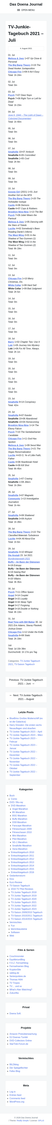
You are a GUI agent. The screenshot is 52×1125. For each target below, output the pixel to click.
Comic (14, 799)
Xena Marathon (19, 849)
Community (14, 498)
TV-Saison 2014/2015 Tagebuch (26, 919)
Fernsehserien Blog (19, 966)
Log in (13, 1092)
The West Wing (16, 235)
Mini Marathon (19, 835)
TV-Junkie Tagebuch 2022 (24, 905)
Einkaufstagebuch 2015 (22, 869)
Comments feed (17, 1098)
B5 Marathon (18, 812)
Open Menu (28, 10)
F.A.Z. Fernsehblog (19, 963)
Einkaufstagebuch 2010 (22, 852)
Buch (12, 795)
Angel (11, 595)
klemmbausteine (19, 929)
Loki (10, 345)
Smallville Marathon (22, 845)
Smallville (13, 152)
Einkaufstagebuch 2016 (22, 872)
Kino (12, 879)
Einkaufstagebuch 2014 (22, 865)
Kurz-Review (16, 882)
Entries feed (15, 1095)
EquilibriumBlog (17, 959)
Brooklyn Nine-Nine (18, 212)
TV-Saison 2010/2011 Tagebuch (26, 915)
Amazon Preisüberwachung (23, 1034)
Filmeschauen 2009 (22, 829)
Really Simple (23, 1120)
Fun (13, 925)
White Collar (14, 285)
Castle (11, 205)
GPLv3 (41, 1120)
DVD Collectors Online (21, 1040)
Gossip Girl (14, 192)
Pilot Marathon (19, 839)
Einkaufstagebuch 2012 (22, 859)
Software (15, 932)
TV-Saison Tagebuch (24, 664)
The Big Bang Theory (19, 65)
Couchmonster (17, 956)
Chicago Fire (15, 72)
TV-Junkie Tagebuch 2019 (24, 895)
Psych (11, 95)
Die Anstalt (14, 555)
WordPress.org (17, 1102)
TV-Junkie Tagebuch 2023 (24, 909)
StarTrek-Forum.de (19, 1044)
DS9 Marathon (19, 822)
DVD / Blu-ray (16, 802)
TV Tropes (15, 983)
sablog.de (14, 973)
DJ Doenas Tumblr (19, 1037)
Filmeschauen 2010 (22, 832)
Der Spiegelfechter (19, 1068)
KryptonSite (15, 969)
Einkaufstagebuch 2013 (22, 862)
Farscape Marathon (22, 825)
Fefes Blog (15, 1071)
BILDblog (14, 1064)
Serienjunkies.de (18, 976)
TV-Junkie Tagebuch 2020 (24, 899)
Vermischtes (16, 922)
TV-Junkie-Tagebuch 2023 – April (26, 731)
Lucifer (12, 228)
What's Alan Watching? (21, 989)
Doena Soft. (15, 1013)
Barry (11, 342)
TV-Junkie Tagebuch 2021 (24, 902)
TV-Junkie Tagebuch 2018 (24, 892)
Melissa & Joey (16, 58)
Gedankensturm (17, 875)
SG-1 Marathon (19, 842)
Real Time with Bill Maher (21, 622)
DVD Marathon (18, 805)
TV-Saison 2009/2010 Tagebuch (26, 912)
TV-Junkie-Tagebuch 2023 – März (26, 735)
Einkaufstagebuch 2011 (22, 855)
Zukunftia (14, 993)
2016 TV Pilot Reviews (22, 889)
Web (12, 935)
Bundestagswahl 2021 (19, 558)
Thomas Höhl (16, 979)
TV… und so (16, 986)
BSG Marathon (19, 815)
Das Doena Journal (26, 4)
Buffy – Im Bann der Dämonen (24, 562)
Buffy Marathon (19, 819)
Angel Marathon (20, 809)
